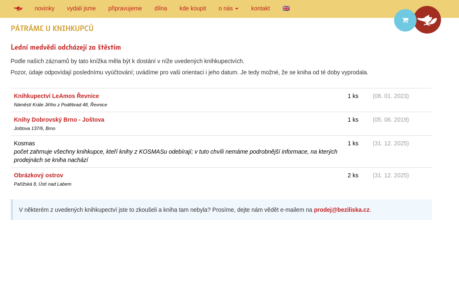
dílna (160, 8)
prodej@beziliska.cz (341, 209)
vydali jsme (81, 8)
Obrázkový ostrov (38, 175)
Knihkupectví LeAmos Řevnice (56, 96)
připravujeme (125, 8)
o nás (228, 8)
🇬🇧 (286, 8)
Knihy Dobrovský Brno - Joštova (59, 119)
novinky (45, 8)
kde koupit (193, 8)
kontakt (260, 8)
